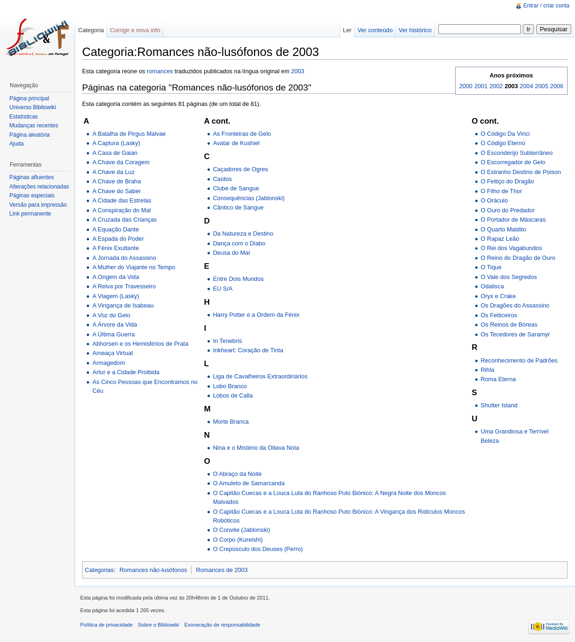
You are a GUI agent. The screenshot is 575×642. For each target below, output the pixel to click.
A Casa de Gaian (115, 152)
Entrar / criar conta (546, 5)
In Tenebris (227, 340)
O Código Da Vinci (505, 133)
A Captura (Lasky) (116, 143)
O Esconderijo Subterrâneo (517, 152)
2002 (496, 86)
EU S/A (223, 288)
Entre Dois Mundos (238, 278)
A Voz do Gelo (111, 315)
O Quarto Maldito (503, 229)
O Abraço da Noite (237, 473)
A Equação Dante (115, 229)
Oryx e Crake (498, 296)
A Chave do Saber (116, 191)
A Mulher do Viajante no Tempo (133, 267)
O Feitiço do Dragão (507, 181)
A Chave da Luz (113, 171)
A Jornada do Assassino (124, 257)
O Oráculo (494, 200)
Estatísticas (23, 116)
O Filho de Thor (501, 191)
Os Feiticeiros (499, 315)
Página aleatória (29, 135)
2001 (480, 86)
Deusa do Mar (231, 252)
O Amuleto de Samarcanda (249, 483)
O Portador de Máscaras (513, 219)
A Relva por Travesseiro (124, 286)
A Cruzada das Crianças (124, 219)
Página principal (29, 98)
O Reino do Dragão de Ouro (518, 257)
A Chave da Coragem (120, 162)
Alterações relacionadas (39, 186)
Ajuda (16, 143)
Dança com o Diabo (239, 243)
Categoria (91, 30)
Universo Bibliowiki (32, 107)
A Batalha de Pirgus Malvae (129, 133)
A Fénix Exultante (115, 247)
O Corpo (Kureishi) (238, 539)
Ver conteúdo (375, 30)
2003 (297, 71)
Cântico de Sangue (238, 207)
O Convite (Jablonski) (241, 529)
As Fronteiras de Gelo (242, 133)
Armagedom (108, 362)
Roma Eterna (498, 379)
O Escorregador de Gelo (513, 162)
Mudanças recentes (33, 125)
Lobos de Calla (233, 395)
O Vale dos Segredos (509, 276)
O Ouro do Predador (508, 210)
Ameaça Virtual (112, 352)
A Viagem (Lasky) (115, 296)
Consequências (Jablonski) (249, 198)
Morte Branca (231, 421)
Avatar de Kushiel (236, 143)
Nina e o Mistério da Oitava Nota (256, 447)
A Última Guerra (113, 334)
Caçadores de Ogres (240, 169)
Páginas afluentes (31, 177)
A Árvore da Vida (114, 324)
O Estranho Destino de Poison (521, 171)
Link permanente (30, 213)
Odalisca (492, 286)
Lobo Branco (230, 386)
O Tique (491, 267)
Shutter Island (499, 405)
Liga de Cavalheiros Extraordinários (260, 376)
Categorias (99, 569)
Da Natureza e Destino (243, 233)
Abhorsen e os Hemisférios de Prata (140, 343)
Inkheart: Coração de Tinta (248, 350)
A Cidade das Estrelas (121, 200)
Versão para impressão (38, 205)
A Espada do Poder (118, 238)
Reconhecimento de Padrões (519, 360)
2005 (541, 86)
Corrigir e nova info (135, 30)
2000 (465, 86)
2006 (556, 86)
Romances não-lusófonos (153, 569)
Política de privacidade (106, 625)
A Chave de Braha (116, 181)
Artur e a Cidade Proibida (125, 372)
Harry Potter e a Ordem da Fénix (256, 314)
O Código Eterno (503, 143)
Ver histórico (415, 30)
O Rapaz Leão (500, 238)
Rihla (487, 369)
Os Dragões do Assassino (515, 305)
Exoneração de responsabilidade (222, 625)
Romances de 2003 (222, 569)
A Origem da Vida (115, 276)
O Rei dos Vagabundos (511, 247)
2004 (526, 86)
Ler (347, 30)
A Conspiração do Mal (121, 210)
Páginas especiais (32, 195)
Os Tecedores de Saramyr (515, 334)
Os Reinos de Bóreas (509, 324)
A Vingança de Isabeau (122, 305)
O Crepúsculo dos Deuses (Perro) (258, 548)
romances (160, 71)
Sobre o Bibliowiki (158, 625)
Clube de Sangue (236, 188)
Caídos (222, 178)
